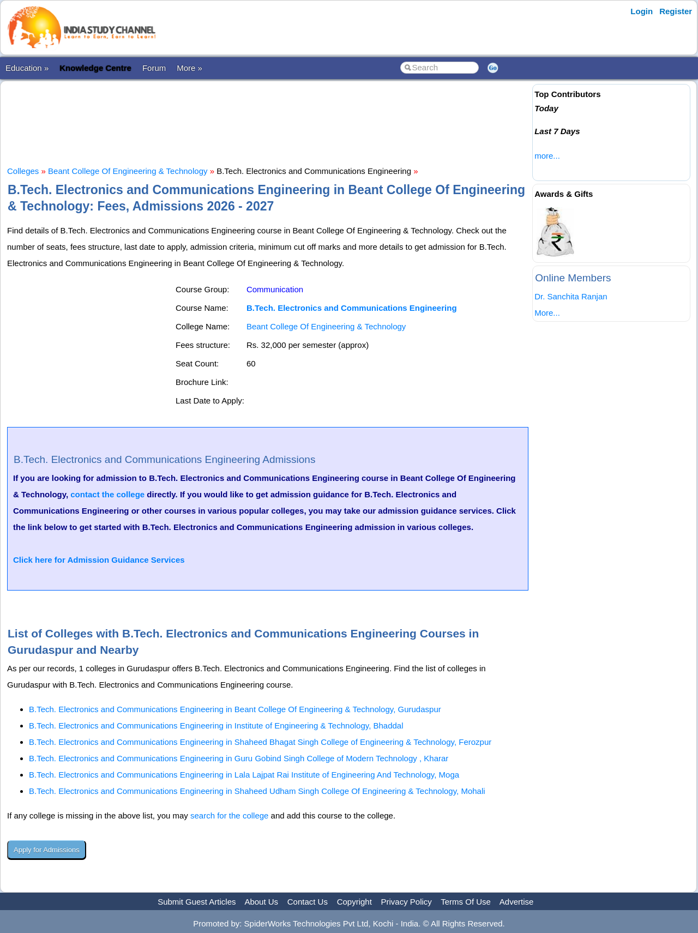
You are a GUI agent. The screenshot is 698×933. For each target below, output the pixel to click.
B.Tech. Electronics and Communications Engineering (351, 307)
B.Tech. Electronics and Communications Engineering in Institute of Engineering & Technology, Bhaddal (216, 725)
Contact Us (307, 901)
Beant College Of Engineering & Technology (127, 171)
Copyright (354, 901)
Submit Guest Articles (197, 901)
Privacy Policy (406, 901)
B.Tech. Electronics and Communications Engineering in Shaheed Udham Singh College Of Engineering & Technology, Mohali (257, 791)
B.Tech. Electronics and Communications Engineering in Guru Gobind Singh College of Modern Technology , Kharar (238, 758)
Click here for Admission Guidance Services (99, 559)
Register (675, 11)
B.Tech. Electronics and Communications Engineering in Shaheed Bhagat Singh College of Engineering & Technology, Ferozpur (260, 742)
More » (189, 68)
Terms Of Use (466, 901)
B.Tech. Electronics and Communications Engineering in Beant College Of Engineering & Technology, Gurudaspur (235, 709)
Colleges (23, 171)
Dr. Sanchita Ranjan (570, 296)
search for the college (229, 815)
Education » (27, 68)
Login (641, 11)
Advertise (517, 901)
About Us (261, 901)
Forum (154, 68)
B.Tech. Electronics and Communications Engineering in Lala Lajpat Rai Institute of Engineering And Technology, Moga (244, 774)
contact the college (107, 494)
